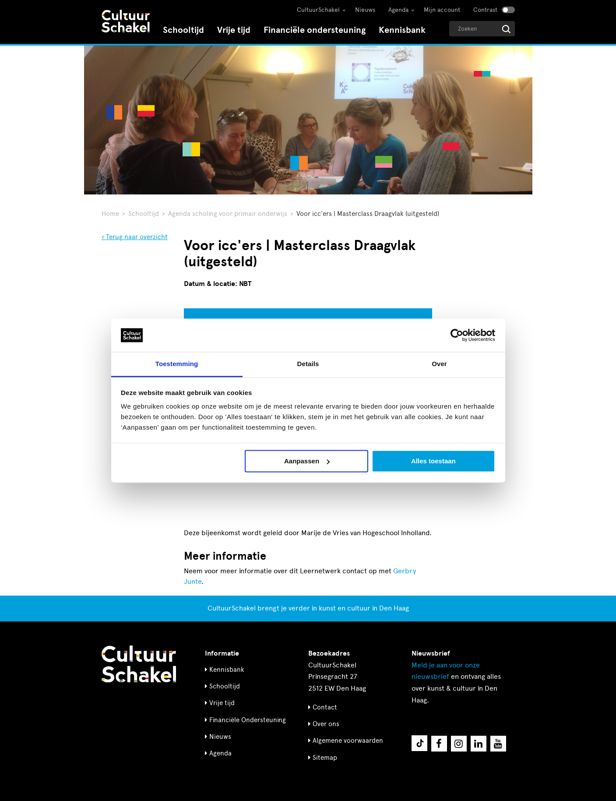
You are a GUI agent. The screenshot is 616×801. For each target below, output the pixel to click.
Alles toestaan (433, 461)
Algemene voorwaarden (348, 741)
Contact (325, 707)
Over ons (326, 724)
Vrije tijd (233, 30)
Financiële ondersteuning (315, 30)
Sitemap (325, 758)
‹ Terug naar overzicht (135, 237)
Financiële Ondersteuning (247, 720)
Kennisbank (402, 30)
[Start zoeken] (506, 29)
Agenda (398, 10)
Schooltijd (183, 30)
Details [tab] (308, 364)
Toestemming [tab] (176, 364)
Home (110, 214)
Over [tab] (439, 364)
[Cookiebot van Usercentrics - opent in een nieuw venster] (457, 335)
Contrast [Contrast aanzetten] (485, 10)
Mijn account (442, 10)
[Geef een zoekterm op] (482, 28)
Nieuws (365, 10)
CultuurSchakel (318, 10)
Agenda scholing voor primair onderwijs (227, 214)
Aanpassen (307, 461)
